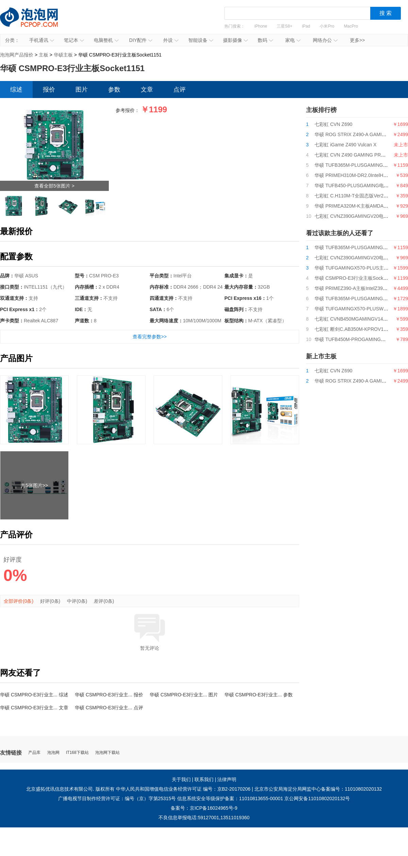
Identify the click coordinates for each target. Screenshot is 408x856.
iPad (306, 26)
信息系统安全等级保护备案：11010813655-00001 (230, 798)
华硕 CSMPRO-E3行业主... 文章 (34, 707)
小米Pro (327, 26)
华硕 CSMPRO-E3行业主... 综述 (34, 694)
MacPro (351, 26)
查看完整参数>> (150, 336)
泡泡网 (53, 752)
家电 (293, 40)
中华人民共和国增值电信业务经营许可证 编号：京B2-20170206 (183, 789)
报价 (49, 89)
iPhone (260, 26)
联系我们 (204, 779)
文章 (147, 89)
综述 (16, 89)
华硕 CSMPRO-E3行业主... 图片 (184, 694)
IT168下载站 (77, 752)
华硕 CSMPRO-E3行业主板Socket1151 (356, 278)
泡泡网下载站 (107, 752)
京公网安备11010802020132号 (317, 798)
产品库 (34, 752)
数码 (265, 40)
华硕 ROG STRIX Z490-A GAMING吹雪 (356, 134)
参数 (114, 89)
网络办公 (325, 40)
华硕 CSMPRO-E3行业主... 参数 (258, 694)
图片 (81, 89)
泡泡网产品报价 (35, 22)
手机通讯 (41, 40)
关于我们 (181, 779)
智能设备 (200, 40)
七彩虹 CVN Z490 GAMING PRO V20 (354, 155)
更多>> (357, 40)
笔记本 (74, 40)
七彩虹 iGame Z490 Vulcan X (345, 144)
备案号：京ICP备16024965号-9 (204, 808)
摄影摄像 (235, 40)
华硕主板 (63, 55)
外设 (170, 40)
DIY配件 (140, 40)
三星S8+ (284, 26)
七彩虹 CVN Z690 (333, 124)
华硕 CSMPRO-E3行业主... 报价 (109, 694)
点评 (179, 89)
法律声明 (226, 779)
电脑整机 (106, 40)
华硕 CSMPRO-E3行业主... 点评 (109, 707)
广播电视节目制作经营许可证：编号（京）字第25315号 (117, 798)
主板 (43, 55)
